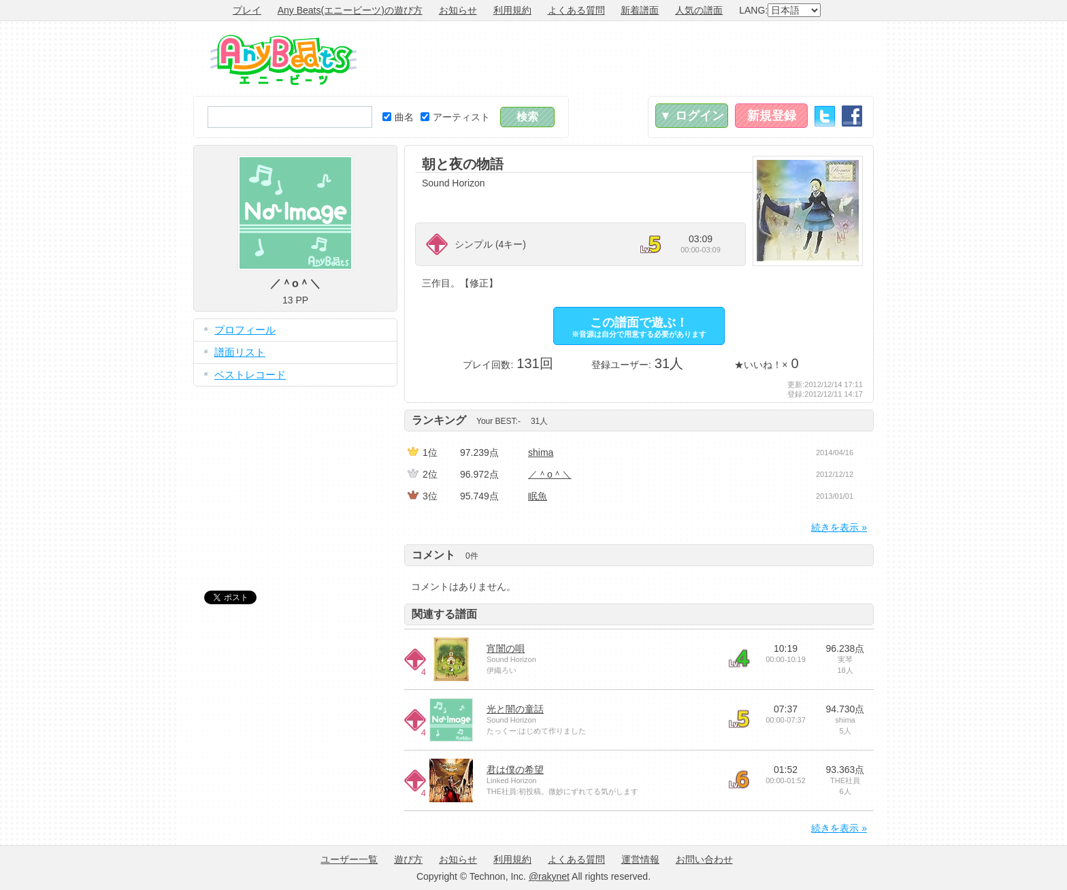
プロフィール (245, 329)
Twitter (825, 116)
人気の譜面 (699, 10)
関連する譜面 (444, 614)
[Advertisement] (626, 58)
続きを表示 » (839, 527)
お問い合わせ (704, 859)
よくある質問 (576, 10)
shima (540, 452)
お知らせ (458, 10)
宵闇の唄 (506, 648)
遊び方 (408, 859)
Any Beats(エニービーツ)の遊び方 (350, 10)
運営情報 (640, 859)
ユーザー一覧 (349, 859)
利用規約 (512, 10)
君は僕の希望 (515, 769)
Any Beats (283, 60)
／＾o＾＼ (550, 474)
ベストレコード (250, 374)
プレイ (247, 10)
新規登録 (771, 115)
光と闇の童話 (515, 709)
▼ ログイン (691, 115)
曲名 (398, 117)
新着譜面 (640, 10)
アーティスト (455, 117)
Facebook (852, 116)
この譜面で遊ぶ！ (639, 327)
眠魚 (537, 496)
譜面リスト (239, 352)
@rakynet (549, 876)
